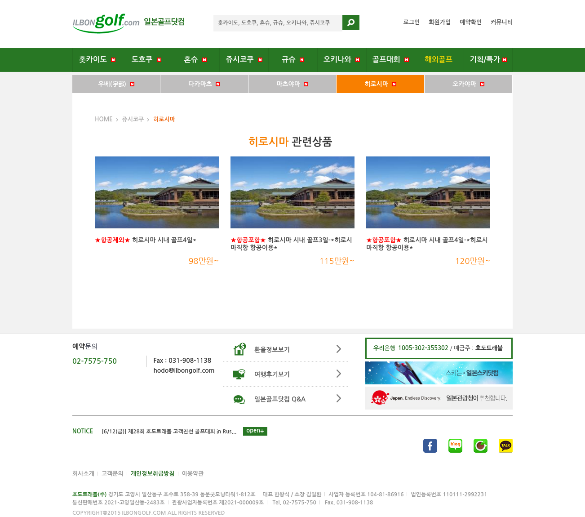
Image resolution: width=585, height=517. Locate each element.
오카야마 (468, 84)
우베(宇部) (116, 84)
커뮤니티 (502, 22)
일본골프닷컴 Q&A (280, 399)
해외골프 (440, 59)
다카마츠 (204, 84)
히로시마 (380, 84)
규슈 (293, 59)
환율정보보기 (272, 350)
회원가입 (440, 22)
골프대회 (390, 59)
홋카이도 (97, 59)
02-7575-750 (94, 361)
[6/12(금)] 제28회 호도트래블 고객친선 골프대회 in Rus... (169, 431)
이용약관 (193, 474)
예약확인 (471, 22)
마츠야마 (292, 84)
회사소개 (83, 474)
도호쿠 (146, 59)
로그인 (411, 22)
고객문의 (113, 474)
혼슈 (195, 59)
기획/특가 (488, 59)
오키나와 (342, 59)
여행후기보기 (272, 374)
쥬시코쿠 (244, 59)
